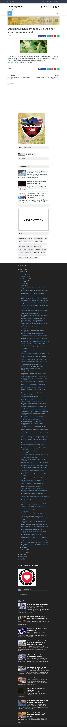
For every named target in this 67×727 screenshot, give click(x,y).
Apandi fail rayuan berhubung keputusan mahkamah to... (32, 449)
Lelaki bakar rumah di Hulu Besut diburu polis (33, 317)
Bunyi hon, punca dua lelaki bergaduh (31, 294)
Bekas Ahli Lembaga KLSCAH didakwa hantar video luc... (33, 324)
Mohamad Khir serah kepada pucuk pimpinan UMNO (33, 411)
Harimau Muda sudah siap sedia (29, 393)
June (23, 281)
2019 (21, 555)
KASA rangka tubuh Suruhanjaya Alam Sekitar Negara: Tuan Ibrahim (37, 712)
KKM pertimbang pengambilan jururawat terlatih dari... (34, 313)
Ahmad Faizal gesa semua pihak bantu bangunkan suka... (34, 491)
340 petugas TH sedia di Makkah (30, 502)
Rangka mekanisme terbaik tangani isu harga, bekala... (33, 387)
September (25, 275)
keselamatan (42, 241)
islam (36, 238)
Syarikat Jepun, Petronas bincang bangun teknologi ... (32, 328)
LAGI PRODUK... (22, 592)
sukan (43, 252)
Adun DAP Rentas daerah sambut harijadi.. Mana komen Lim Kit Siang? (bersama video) (37, 640)
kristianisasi (37, 244)
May (23, 282)
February (24, 548)
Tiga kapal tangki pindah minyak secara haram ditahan (33, 504)
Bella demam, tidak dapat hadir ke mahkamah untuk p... (35, 351)
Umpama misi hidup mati (27, 392)
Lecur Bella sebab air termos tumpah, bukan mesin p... (34, 430)
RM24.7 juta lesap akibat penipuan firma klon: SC (34, 296)
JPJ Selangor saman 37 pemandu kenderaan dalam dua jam (34, 376)
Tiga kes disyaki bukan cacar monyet (31, 362)
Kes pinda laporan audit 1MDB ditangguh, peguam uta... (34, 542)
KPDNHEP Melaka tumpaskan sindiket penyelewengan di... (31, 532)
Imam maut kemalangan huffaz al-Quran (32, 319)
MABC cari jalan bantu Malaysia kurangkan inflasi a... (34, 333)
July (23, 279)
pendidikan (28, 249)
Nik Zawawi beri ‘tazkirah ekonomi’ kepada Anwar (35, 653)
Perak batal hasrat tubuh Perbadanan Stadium (33, 440)
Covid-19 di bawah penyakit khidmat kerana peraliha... (33, 457)
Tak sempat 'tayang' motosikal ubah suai (32, 513)
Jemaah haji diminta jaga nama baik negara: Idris (34, 407)
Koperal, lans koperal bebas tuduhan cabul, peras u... (34, 524)
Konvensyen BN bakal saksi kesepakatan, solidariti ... (35, 288)
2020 (21, 553)
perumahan (36, 249)
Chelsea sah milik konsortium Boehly (31, 385)
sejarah (38, 252)
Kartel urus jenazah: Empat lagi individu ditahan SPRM (34, 401)
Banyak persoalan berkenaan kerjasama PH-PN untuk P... (33, 478)
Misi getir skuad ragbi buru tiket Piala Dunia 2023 (34, 302)
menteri (38, 246)
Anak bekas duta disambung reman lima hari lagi (34, 463)
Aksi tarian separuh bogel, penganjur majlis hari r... (34, 538)
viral (31, 255)
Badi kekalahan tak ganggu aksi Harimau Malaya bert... (34, 321)
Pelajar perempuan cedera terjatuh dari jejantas (34, 521)
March (23, 546)
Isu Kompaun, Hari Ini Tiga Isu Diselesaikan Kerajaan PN (36, 665)
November (24, 272)
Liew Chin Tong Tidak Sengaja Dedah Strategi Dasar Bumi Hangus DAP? (36, 192)
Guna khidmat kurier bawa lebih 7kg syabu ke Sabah (33, 354)
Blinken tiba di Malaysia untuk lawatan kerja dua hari (36, 179)
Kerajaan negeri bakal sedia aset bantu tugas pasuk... (33, 371)
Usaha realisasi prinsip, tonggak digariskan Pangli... (34, 409)
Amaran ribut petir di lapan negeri (37, 168)
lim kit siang (22, 246)
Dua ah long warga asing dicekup (30, 454)
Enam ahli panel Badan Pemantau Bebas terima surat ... (33, 481)
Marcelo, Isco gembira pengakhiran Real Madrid (34, 390)
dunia (25, 238)
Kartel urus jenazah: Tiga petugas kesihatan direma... (33, 348)
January (24, 550)
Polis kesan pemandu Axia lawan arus (31, 484)
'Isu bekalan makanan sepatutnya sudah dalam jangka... (33, 465)
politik (21, 252)
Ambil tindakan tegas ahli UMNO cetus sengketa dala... (34, 516)
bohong (30, 235)
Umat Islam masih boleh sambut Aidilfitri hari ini (34, 373)
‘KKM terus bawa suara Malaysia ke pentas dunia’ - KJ (35, 452)
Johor (27, 241)
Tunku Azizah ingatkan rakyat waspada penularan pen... (34, 519)
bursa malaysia (38, 235)
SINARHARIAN (18, 62)
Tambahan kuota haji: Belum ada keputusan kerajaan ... (33, 507)
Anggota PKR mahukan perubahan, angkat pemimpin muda (32, 442)
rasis (26, 252)
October (24, 274)
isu (41, 238)
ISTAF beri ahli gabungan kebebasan (31, 419)
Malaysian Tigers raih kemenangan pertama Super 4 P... (34, 308)
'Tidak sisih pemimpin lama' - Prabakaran (32, 485)
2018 (21, 557)
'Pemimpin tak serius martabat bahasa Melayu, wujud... (33, 529)
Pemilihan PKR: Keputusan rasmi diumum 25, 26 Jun (34, 497)
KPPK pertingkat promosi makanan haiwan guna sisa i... (34, 367)
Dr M (20, 238)
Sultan (21, 255)
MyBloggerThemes (33, 724)
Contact (62, 1)
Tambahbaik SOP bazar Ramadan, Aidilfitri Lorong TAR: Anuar (37, 699)
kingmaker (29, 244)
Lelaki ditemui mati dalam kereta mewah (32, 399)
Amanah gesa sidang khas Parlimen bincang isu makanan (34, 344)
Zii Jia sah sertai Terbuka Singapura (30, 310)
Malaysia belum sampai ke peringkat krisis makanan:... (32, 468)
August (24, 277)
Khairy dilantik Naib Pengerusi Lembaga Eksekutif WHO (34, 475)
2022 (21, 268)
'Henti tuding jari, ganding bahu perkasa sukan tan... (33, 424)
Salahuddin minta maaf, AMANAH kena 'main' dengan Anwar (37, 602)
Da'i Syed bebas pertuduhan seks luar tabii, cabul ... (35, 342)
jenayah (21, 241)
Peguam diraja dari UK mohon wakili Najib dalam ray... (34, 285)
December (24, 270)
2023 (21, 267)
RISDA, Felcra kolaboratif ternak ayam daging (33, 500)
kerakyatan (34, 241)
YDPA (36, 255)
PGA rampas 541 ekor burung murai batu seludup (34, 540)
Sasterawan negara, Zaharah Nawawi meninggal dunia (34, 359)
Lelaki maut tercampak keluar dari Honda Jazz (33, 357)
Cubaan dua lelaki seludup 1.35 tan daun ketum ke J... (34, 379)
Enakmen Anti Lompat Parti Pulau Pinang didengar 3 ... (35, 494)
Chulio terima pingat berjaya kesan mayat (32, 363)
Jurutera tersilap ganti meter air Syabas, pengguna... (32, 421)
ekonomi (31, 238)
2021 (21, 552)
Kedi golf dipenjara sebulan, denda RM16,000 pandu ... (33, 471)
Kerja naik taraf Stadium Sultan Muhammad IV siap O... (35, 460)
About (55, 1)
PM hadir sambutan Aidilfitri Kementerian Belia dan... (34, 336)
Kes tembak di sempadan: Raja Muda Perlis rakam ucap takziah (37, 614)
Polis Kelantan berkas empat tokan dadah (32, 526)
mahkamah (31, 246)
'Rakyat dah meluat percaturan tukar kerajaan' (33, 340)
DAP (46, 235)
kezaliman (22, 244)
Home (49, 1)
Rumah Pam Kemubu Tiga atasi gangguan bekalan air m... (34, 511)
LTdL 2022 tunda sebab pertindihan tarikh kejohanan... (32, 305)
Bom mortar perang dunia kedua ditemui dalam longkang (33, 404)
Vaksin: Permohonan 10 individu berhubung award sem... (34, 427)
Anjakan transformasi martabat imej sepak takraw (34, 395)
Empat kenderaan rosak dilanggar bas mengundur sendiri (34, 535)
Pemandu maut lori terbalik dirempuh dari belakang (35, 339)
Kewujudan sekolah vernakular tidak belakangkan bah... (34, 437)
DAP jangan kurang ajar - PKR (36, 675)
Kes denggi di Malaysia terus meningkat (32, 330)
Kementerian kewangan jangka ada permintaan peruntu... (34, 445)
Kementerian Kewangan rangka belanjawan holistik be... (33, 414)
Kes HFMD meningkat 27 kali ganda (30, 365)
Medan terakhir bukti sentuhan (29, 397)
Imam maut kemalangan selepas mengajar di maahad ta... (33, 382)
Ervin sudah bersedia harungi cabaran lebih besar (34, 435)
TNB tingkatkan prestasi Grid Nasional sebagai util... (34, 300)
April (23, 545)
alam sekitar (22, 235)
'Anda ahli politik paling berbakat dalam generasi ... (34, 433)
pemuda (21, 249)
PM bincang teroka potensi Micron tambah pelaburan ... (32, 291)
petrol (43, 249)
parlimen (44, 246)
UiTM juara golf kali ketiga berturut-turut (32, 417)
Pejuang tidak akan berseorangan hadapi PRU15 (34, 315)
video (26, 255)
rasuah (32, 252)
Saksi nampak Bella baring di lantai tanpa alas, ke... (34, 297)
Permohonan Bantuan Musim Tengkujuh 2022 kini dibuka (34, 488)
